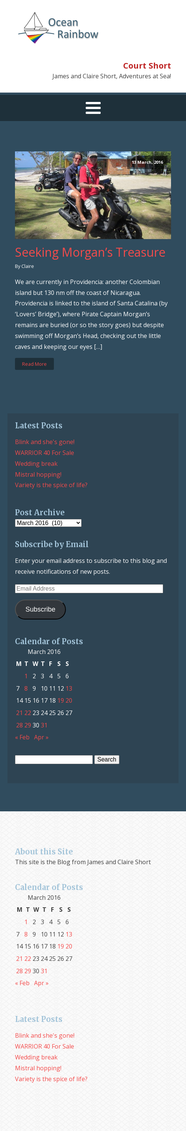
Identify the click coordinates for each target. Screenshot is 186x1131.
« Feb (22, 737)
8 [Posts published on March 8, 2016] (26, 688)
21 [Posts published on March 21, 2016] (19, 713)
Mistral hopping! (38, 474)
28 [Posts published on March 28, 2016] (19, 725)
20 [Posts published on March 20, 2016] (68, 700)
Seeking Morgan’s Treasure (90, 252)
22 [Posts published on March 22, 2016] (27, 713)
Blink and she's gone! (44, 442)
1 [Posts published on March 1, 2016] (26, 676)
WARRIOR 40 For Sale (44, 453)
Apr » (41, 737)
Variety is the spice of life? (51, 485)
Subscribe (40, 609)
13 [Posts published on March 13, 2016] (68, 688)
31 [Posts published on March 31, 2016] (44, 725)
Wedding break (36, 463)
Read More (34, 364)
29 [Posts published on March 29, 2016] (27, 725)
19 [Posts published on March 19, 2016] (60, 700)
